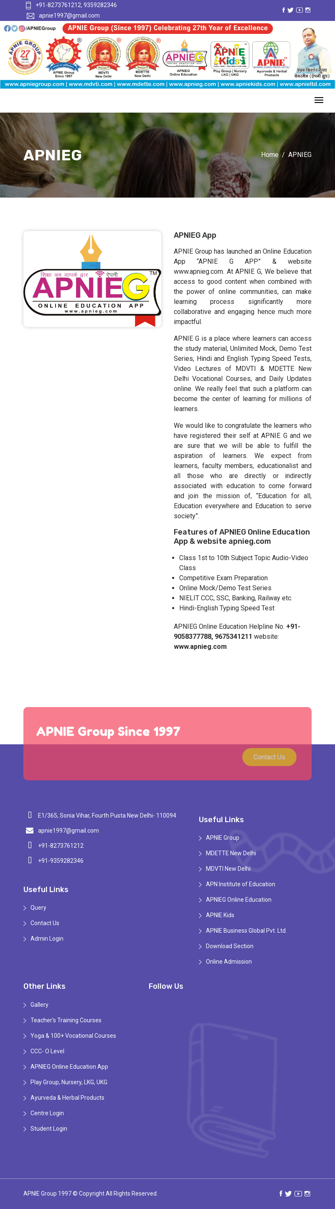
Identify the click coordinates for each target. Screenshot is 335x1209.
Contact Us (269, 760)
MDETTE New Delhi (231, 853)
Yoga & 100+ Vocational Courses (73, 1035)
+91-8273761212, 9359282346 (71, 5)
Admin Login (46, 938)
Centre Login (47, 1113)
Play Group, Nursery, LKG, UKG (68, 1082)
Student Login (48, 1128)
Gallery (39, 1004)
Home (270, 155)
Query (38, 907)
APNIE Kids (220, 915)
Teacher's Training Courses (66, 1020)
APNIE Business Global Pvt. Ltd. (246, 930)
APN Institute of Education (240, 884)
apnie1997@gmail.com (63, 15)
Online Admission (229, 961)
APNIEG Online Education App (69, 1066)
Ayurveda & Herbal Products (67, 1097)
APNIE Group (222, 837)
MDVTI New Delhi (228, 868)
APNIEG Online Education (239, 899)
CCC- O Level (47, 1051)
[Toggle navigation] (319, 101)
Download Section (230, 946)
